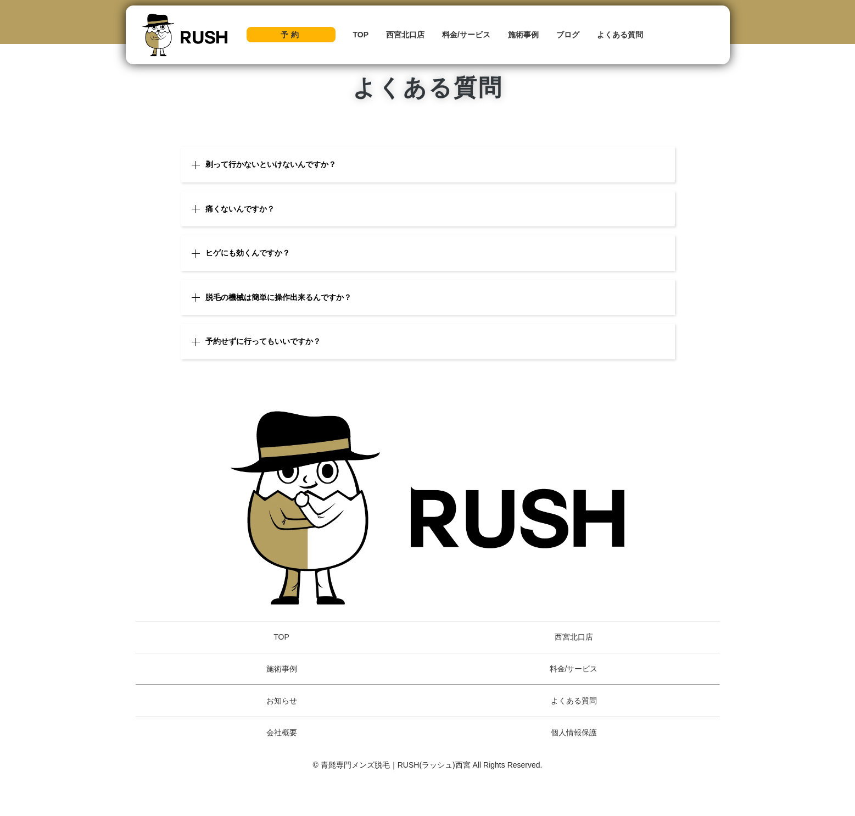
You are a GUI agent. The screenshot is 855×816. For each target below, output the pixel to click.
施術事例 (523, 34)
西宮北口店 (405, 34)
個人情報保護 (574, 732)
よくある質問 (620, 34)
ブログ (567, 34)
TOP (361, 34)
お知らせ (281, 700)
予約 (291, 34)
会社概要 (281, 732)
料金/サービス (466, 34)
